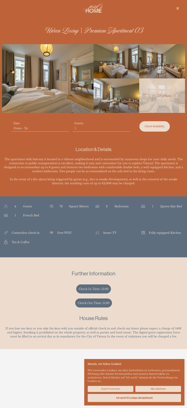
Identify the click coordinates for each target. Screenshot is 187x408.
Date (16, 123)
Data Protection (110, 388)
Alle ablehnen (158, 388)
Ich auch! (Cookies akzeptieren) (134, 397)
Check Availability (155, 126)
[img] (177, 8)
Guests (78, 123)
